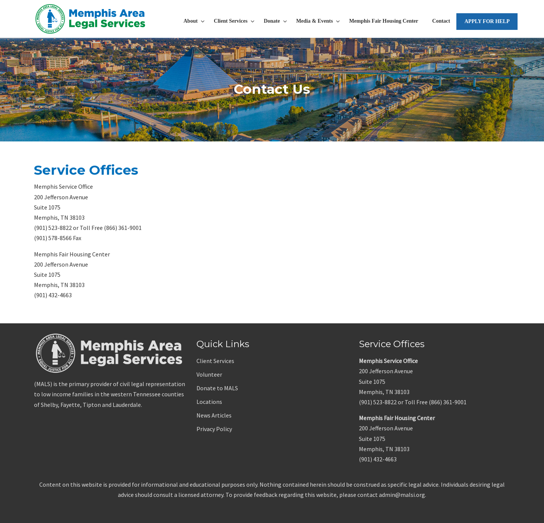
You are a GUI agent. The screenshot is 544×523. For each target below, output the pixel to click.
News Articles (214, 415)
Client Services (215, 361)
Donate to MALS (217, 388)
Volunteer (209, 374)
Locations (209, 402)
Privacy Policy (214, 429)
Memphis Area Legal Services (90, 19)
